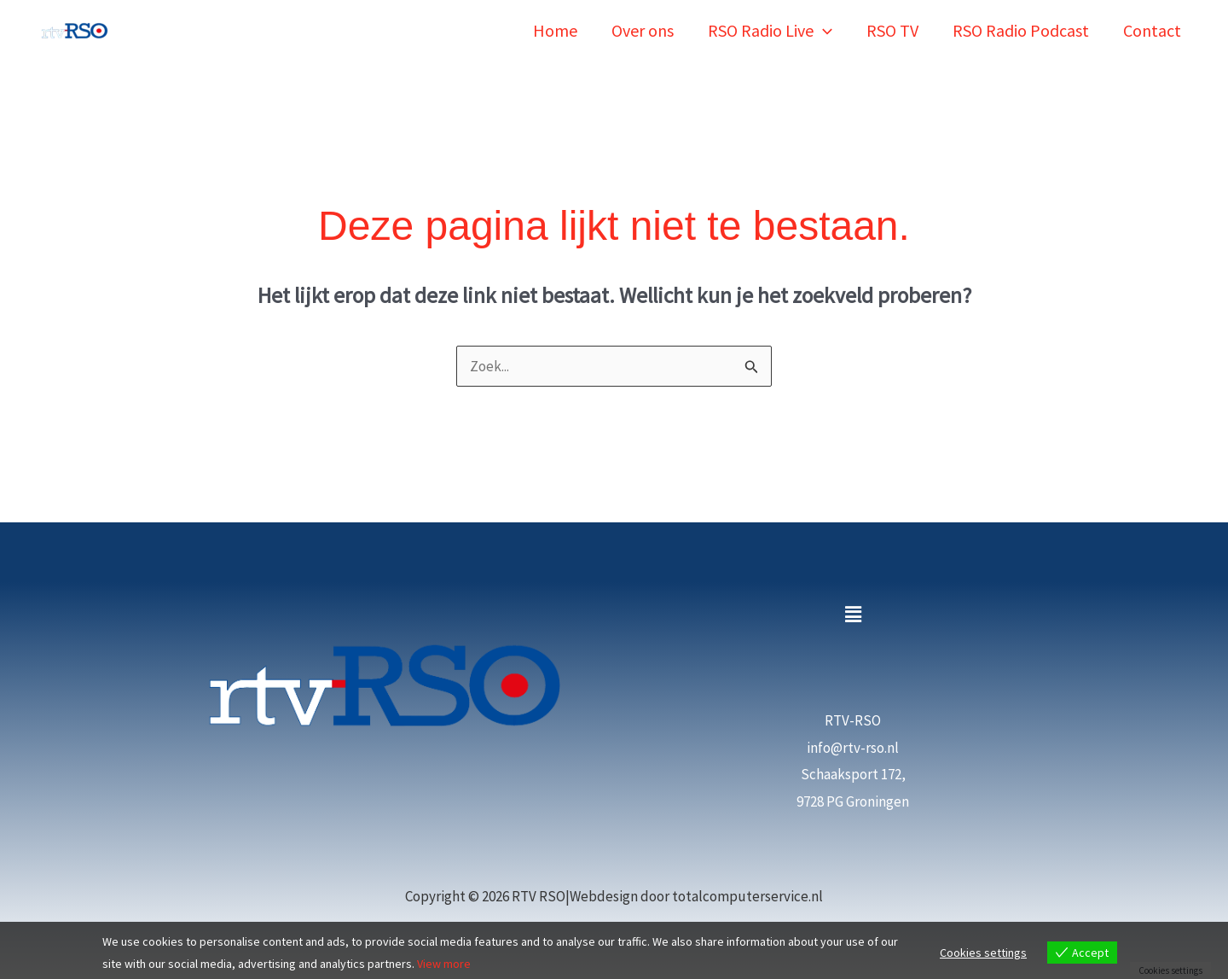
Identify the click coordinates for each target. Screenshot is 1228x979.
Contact (1152, 30)
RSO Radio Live (770, 30)
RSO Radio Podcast (1021, 30)
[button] (823, 30)
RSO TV (892, 30)
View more (444, 963)
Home (555, 30)
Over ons (642, 30)
